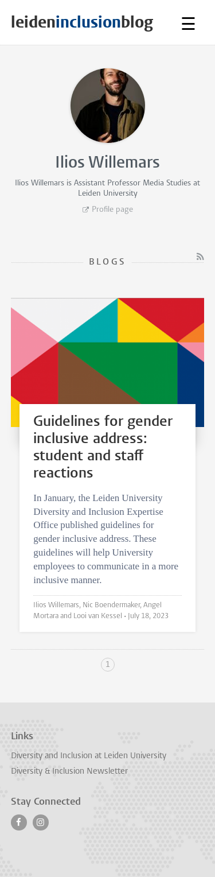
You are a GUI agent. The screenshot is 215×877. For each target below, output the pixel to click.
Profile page (112, 209)
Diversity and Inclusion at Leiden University (88, 756)
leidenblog (82, 22)
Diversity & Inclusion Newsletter (69, 771)
